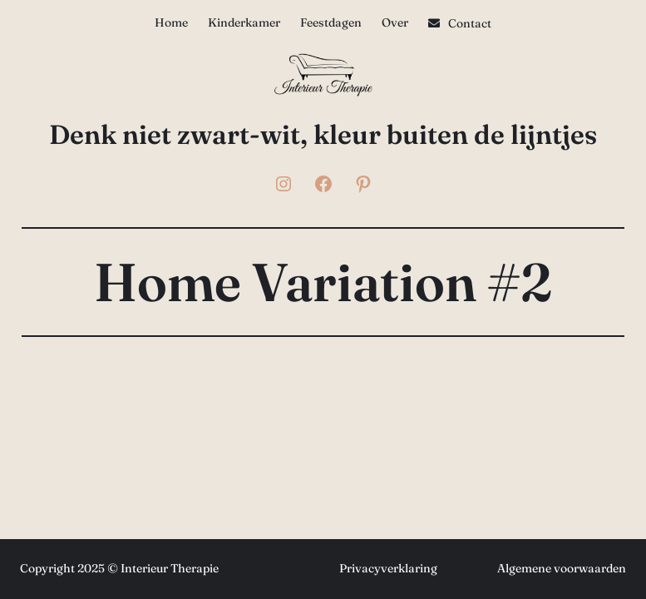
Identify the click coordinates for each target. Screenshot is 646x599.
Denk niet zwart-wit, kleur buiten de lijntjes (323, 134)
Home (171, 22)
